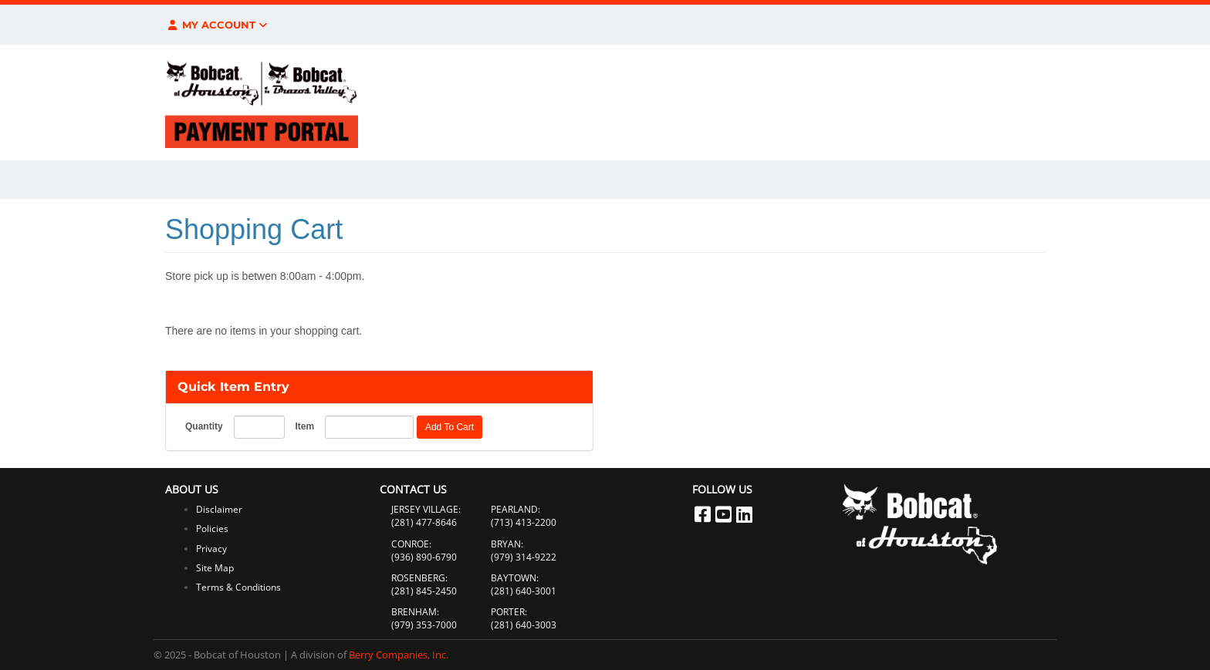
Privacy (211, 548)
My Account (216, 24)
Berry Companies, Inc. (398, 655)
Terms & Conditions (238, 587)
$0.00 (937, 25)
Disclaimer (219, 509)
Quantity (204, 426)
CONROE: (411, 543)
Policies (212, 528)
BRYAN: (507, 543)
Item (304, 426)
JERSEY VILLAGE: (426, 509)
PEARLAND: (515, 509)
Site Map (215, 567)
